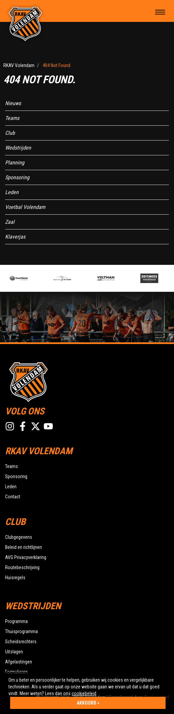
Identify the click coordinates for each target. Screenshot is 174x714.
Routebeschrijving (22, 567)
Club (10, 133)
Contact (12, 496)
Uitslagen (14, 651)
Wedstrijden (18, 148)
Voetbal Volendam (25, 207)
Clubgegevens (18, 537)
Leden (12, 192)
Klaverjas (15, 237)
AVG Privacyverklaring (25, 557)
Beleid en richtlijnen (23, 547)
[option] (31, 278)
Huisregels (15, 577)
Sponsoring (17, 177)
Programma (16, 621)
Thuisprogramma (21, 631)
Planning (14, 162)
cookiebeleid (84, 693)
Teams (12, 118)
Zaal (10, 222)
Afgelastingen (18, 661)
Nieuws (13, 103)
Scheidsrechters (20, 641)
